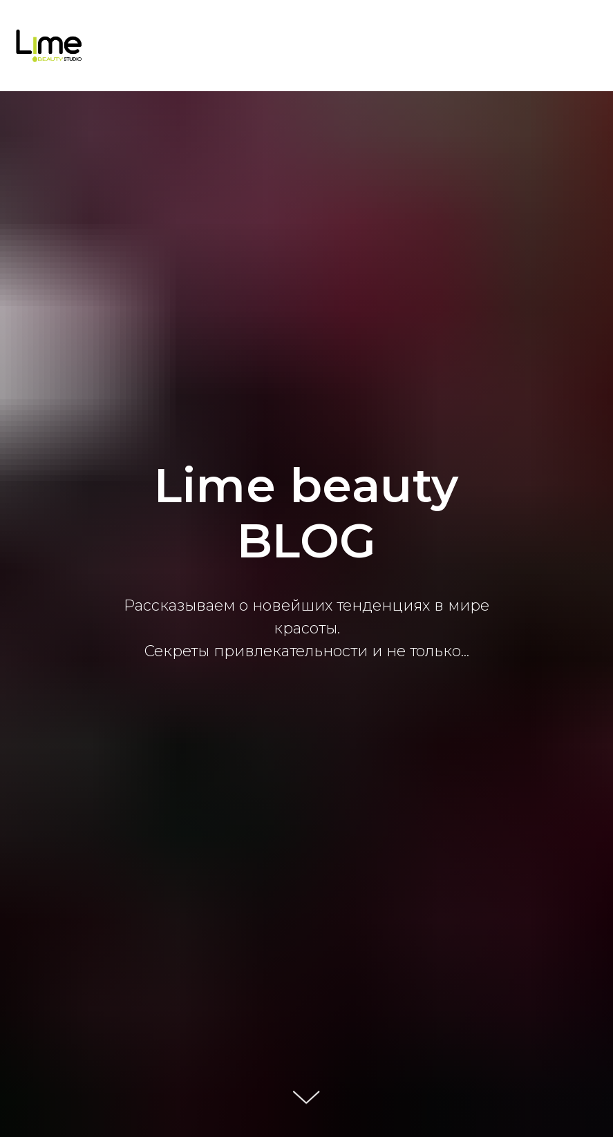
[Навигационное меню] (589, 45)
